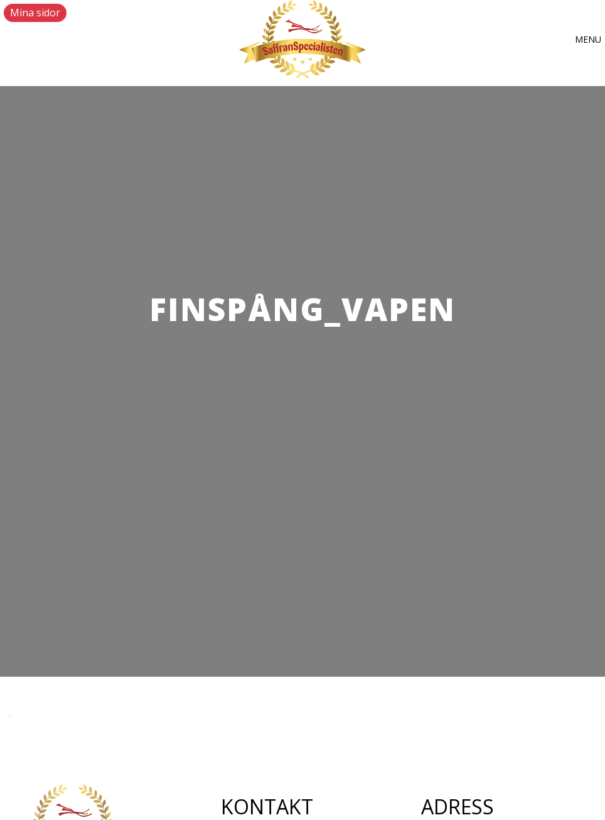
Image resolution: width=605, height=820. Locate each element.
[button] (588, 39)
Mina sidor (35, 12)
